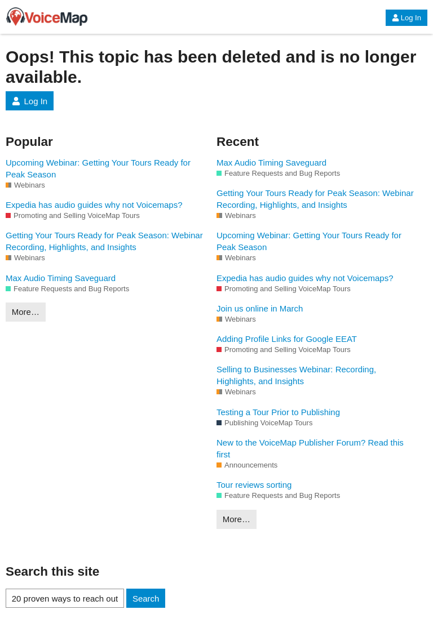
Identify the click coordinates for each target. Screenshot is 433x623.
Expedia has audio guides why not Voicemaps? (94, 205)
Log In (406, 18)
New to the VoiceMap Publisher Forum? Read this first (310, 448)
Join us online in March (259, 308)
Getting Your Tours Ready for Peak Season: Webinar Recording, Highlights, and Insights (104, 241)
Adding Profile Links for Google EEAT (286, 339)
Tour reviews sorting (253, 485)
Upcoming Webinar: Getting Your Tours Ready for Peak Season (98, 168)
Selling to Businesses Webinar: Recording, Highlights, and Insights (296, 375)
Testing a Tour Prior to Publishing (278, 412)
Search (146, 598)
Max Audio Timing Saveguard (61, 278)
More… (25, 312)
